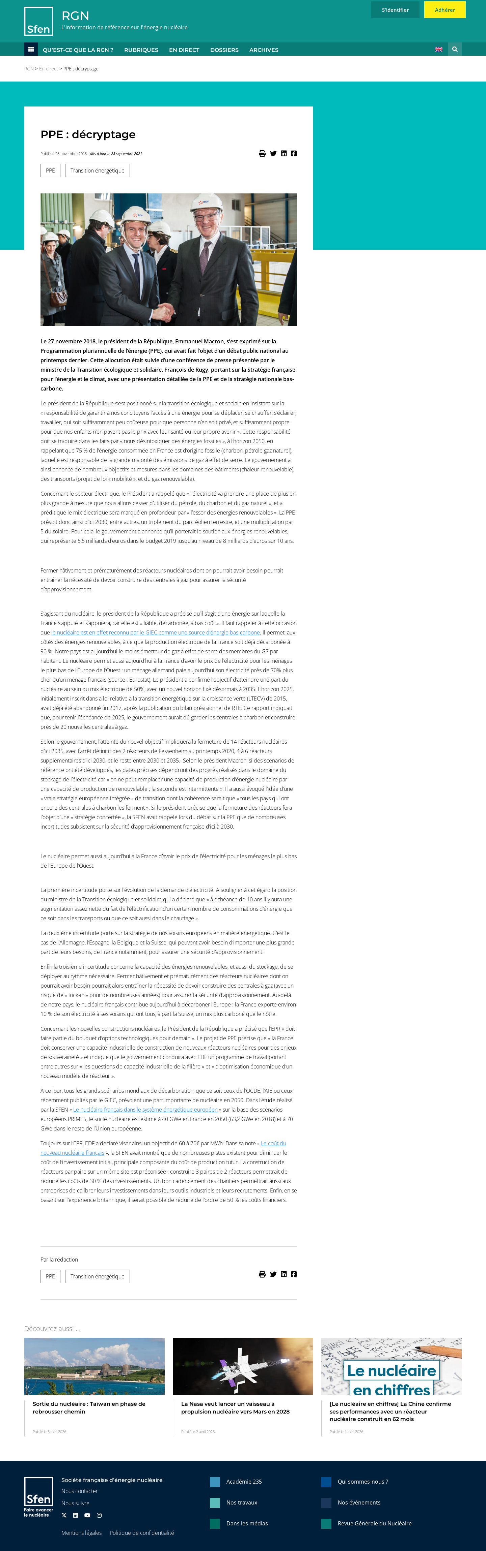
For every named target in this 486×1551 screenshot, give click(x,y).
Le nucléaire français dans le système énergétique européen (145, 1109)
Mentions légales (81, 1533)
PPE (50, 170)
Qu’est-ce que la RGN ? (78, 50)
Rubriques (141, 50)
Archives (263, 50)
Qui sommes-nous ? (363, 1481)
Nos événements (359, 1502)
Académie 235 (244, 1481)
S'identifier (395, 9)
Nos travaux (241, 1502)
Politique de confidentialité (142, 1533)
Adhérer (445, 9)
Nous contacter (79, 1491)
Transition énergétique (98, 170)
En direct (184, 50)
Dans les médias (247, 1523)
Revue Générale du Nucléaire (375, 1523)
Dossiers (224, 50)
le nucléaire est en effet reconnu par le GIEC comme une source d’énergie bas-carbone (155, 632)
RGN (75, 15)
